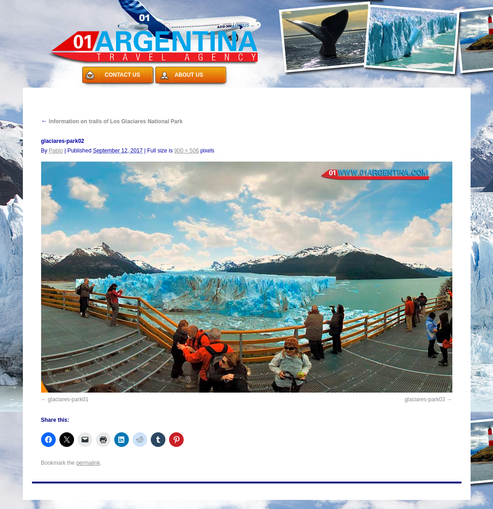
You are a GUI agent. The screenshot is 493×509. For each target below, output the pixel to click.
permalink (88, 463)
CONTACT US (122, 75)
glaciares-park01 (68, 399)
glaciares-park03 (424, 399)
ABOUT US (189, 75)
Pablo (56, 150)
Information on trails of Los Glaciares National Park (112, 121)
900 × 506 (186, 150)
